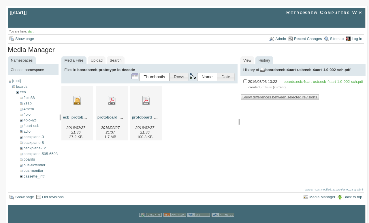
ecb (23, 92)
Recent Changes (308, 39)
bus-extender (34, 165)
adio (27, 131)
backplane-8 (33, 142)
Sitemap (337, 39)
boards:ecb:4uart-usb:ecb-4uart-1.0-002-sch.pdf (307, 70)
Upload (97, 60)
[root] (16, 81)
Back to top (352, 191)
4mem (28, 109)
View (247, 60)
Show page (24, 39)
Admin (280, 39)
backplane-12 (34, 148)
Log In (357, 39)
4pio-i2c (30, 120)
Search (116, 60)
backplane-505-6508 (40, 154)
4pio (27, 114)
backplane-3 (33, 137)
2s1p (27, 103)
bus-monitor (33, 170)
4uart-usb (31, 125)
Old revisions (53, 191)
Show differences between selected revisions (279, 97)
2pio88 (29, 98)
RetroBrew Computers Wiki (325, 12)
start (18, 12)
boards (21, 86)
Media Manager (322, 191)
